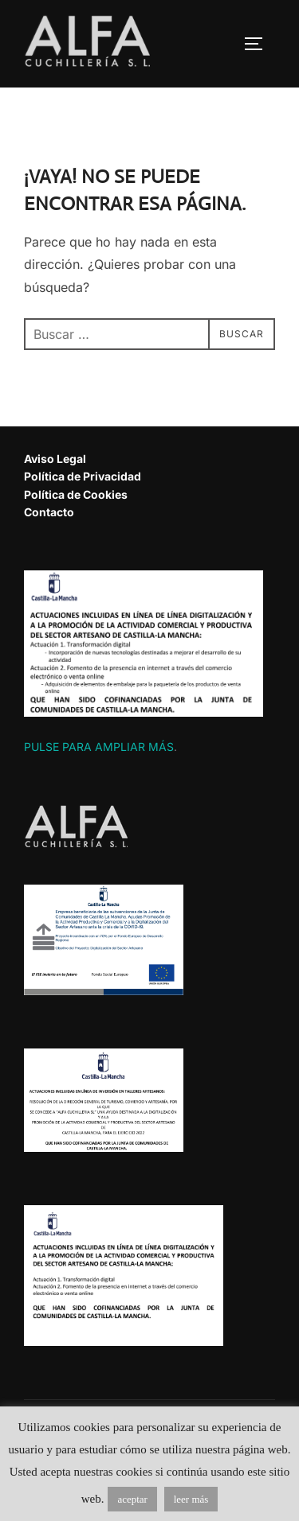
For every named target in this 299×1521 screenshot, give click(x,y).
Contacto (49, 512)
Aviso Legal (55, 458)
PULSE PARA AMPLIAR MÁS (99, 746)
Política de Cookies (76, 494)
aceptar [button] (132, 1499)
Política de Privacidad (82, 476)
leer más (191, 1499)
